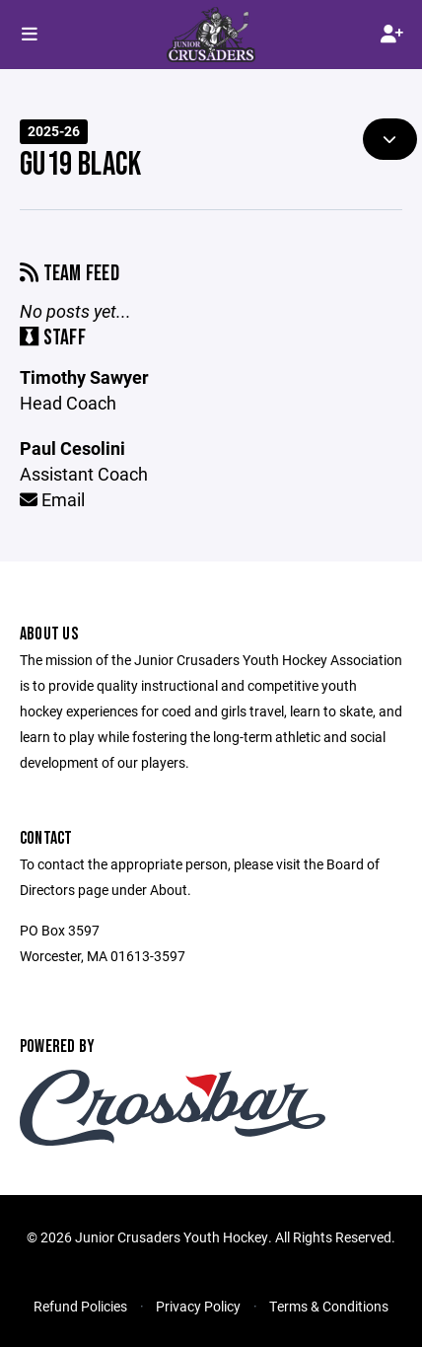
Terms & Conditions (328, 1306)
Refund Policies (80, 1306)
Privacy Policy (198, 1306)
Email (52, 499)
